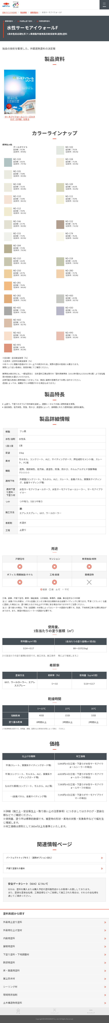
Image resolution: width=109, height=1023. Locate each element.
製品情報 (23, 12)
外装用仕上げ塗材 (12, 930)
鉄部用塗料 (9, 962)
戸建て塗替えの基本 (15, 868)
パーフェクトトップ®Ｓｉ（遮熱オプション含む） (29, 857)
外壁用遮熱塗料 (44, 21)
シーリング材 (10, 986)
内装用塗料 (9, 938)
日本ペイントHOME (9, 12)
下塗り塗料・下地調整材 (16, 954)
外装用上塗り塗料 (26, 21)
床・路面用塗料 (11, 970)
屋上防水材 (9, 978)
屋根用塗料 (9, 946)
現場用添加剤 (10, 994)
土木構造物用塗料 (12, 1002)
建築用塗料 (34, 12)
